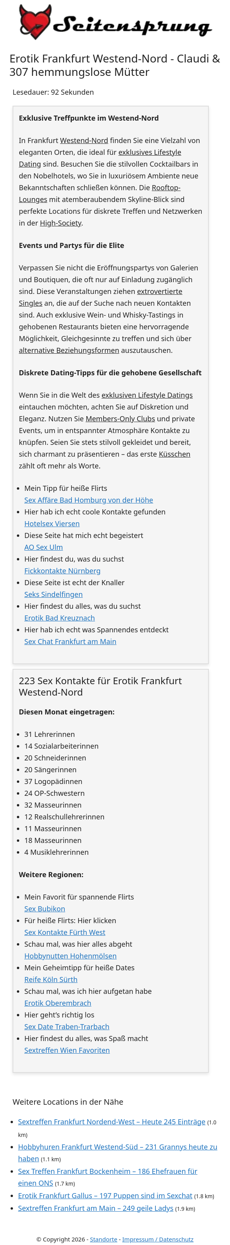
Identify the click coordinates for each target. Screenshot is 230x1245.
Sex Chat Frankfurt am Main (70, 641)
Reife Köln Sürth (51, 979)
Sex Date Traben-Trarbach (67, 1026)
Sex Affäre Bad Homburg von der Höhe (88, 500)
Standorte (103, 1239)
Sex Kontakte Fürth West (64, 932)
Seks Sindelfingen (53, 594)
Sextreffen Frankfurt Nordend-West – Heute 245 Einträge (111, 1121)
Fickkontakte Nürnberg (62, 570)
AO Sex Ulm (43, 547)
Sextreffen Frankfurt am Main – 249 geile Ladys (95, 1208)
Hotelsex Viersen (52, 523)
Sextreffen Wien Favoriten (67, 1050)
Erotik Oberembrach (57, 1003)
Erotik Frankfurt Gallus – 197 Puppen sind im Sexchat (105, 1195)
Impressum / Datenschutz (158, 1239)
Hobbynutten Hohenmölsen (70, 955)
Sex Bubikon (44, 908)
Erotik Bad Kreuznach (59, 617)
